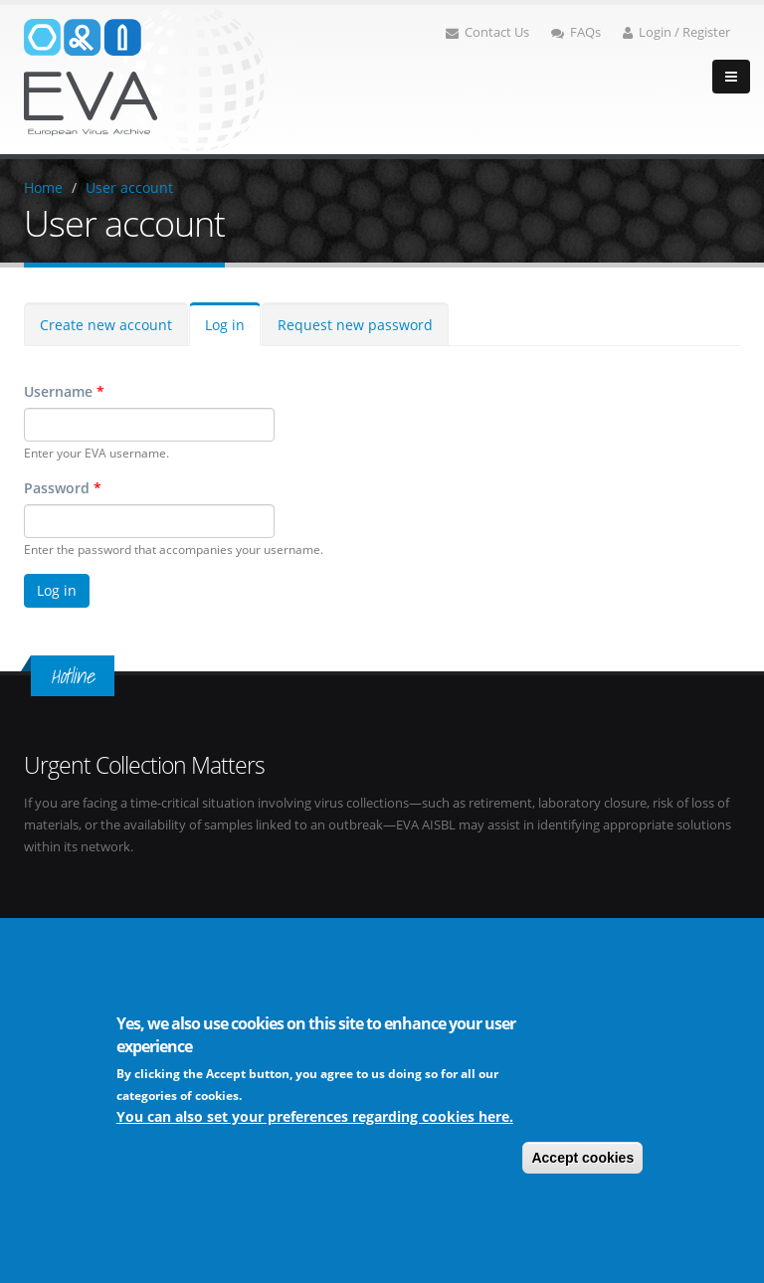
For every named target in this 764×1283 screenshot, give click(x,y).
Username (64, 391)
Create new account (106, 324)
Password (62, 487)
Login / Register (676, 32)
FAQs (576, 32)
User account (129, 187)
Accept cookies (582, 1158)
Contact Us (487, 32)
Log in (225, 324)
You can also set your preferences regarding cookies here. (314, 1116)
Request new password (355, 324)
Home (43, 187)
